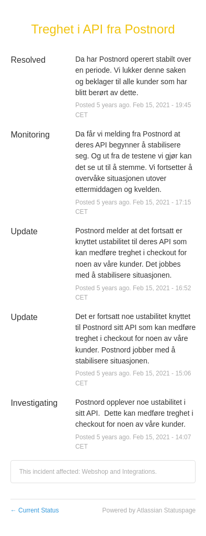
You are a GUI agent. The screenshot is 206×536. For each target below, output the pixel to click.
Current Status (34, 510)
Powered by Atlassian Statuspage (149, 510)
